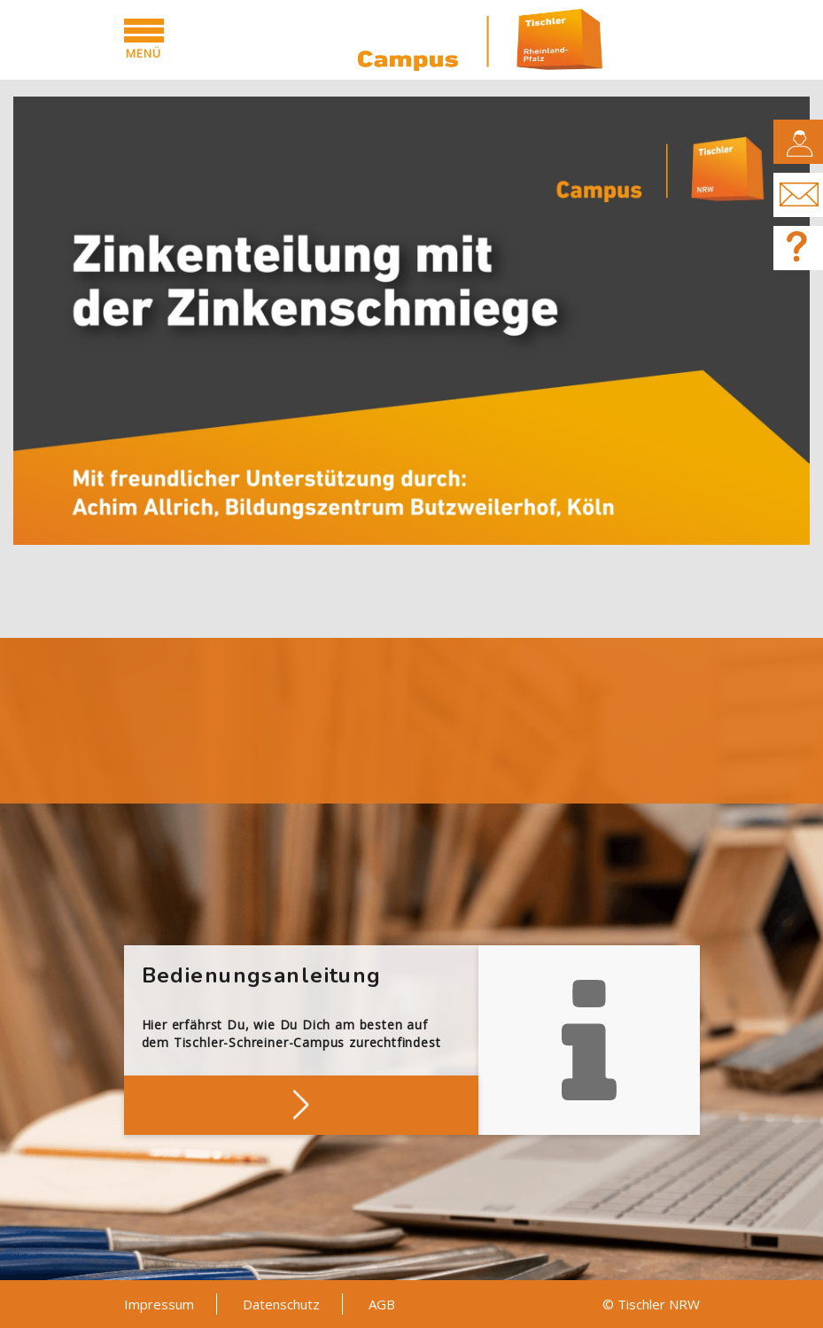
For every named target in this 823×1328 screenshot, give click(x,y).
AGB (382, 1304)
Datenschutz (281, 1304)
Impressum (159, 1304)
